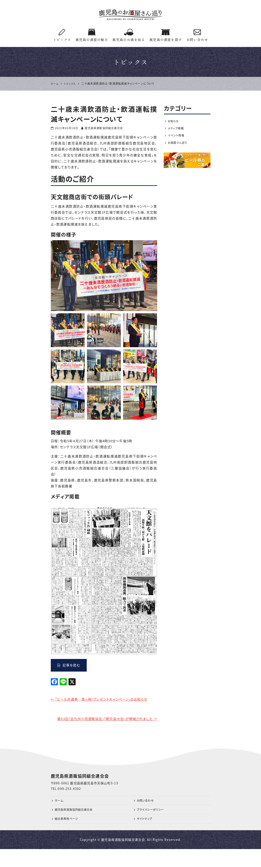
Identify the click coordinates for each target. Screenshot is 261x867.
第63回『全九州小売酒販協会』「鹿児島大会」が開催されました (104, 730)
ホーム (60, 816)
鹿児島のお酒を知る (128, 35)
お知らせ (174, 121)
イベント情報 (177, 137)
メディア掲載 (177, 129)
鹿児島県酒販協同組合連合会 (77, 826)
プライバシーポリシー (152, 826)
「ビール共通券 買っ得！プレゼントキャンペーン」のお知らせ (104, 703)
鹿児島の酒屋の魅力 (92, 35)
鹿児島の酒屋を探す (165, 35)
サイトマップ (146, 836)
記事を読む (68, 665)
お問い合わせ (197, 35)
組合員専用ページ (68, 836)
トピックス (62, 35)
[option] (104, 275)
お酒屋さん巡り (179, 144)
